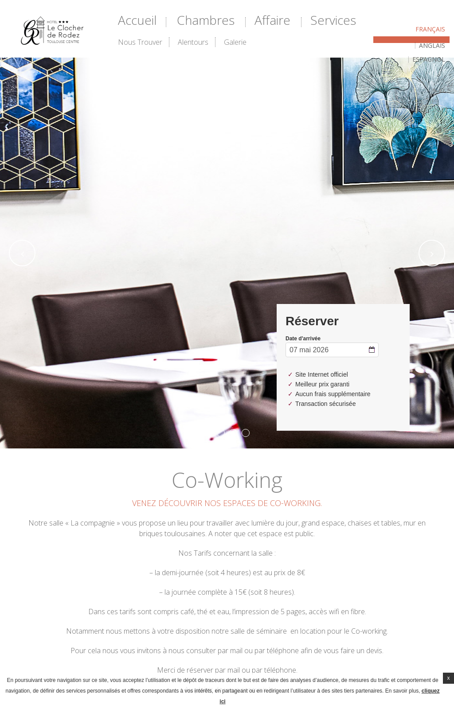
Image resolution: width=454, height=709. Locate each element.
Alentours (193, 42)
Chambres (206, 20)
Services (333, 20)
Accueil (137, 20)
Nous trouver (140, 42)
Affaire (272, 20)
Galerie (235, 42)
